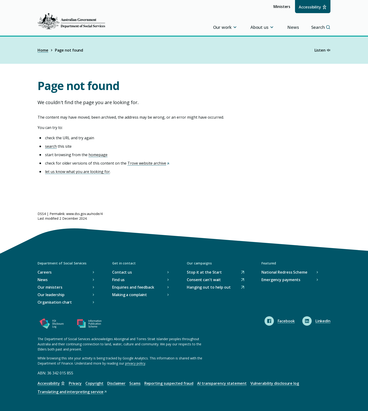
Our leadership (51, 294)
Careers (45, 272)
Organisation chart (55, 302)
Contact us (122, 272)
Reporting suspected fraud (169, 383)
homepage (97, 154)
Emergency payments (280, 279)
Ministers (283, 8)
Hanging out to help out (209, 287)
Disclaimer (116, 383)
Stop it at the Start (204, 272)
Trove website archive (148, 163)
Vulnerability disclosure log (274, 383)
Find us (118, 279)
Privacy (75, 383)
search (51, 146)
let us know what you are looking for (77, 171)
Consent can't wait (204, 280)
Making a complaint (129, 294)
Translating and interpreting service (72, 391)
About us (262, 27)
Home (43, 50)
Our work (225, 27)
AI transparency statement (222, 383)
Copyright (94, 383)
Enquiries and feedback (133, 287)
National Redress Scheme (284, 272)
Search (320, 27)
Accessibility (310, 7)
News (293, 27)
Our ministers (50, 287)
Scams (135, 383)
